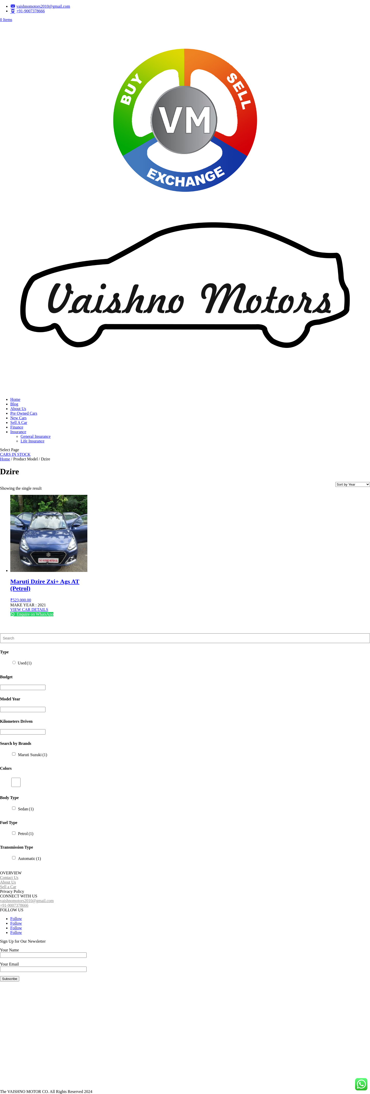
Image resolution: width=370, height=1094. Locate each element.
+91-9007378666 (14, 905)
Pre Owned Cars (23, 413)
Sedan (26, 809)
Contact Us (9, 877)
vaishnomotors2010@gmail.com (27, 900)
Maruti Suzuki (32, 755)
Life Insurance (32, 441)
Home (15, 399)
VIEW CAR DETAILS (29, 609)
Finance (16, 427)
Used (25, 663)
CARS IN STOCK (15, 454)
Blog (14, 404)
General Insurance (36, 436)
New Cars (18, 418)
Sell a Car (8, 887)
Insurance (18, 432)
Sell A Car (18, 422)
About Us (18, 408)
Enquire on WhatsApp (31, 614)
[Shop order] (352, 484)
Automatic (29, 858)
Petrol (25, 833)
